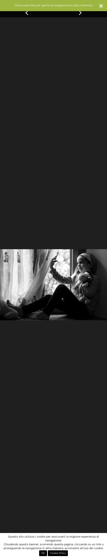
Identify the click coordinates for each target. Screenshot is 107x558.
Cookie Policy (58, 553)
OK (43, 553)
